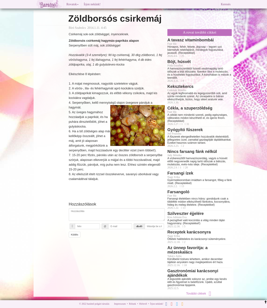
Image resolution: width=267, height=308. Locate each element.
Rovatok (72, 4)
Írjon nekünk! (92, 4)
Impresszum (120, 304)
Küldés (74, 234)
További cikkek (199, 293)
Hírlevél (143, 304)
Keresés (226, 4)
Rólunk (132, 304)
